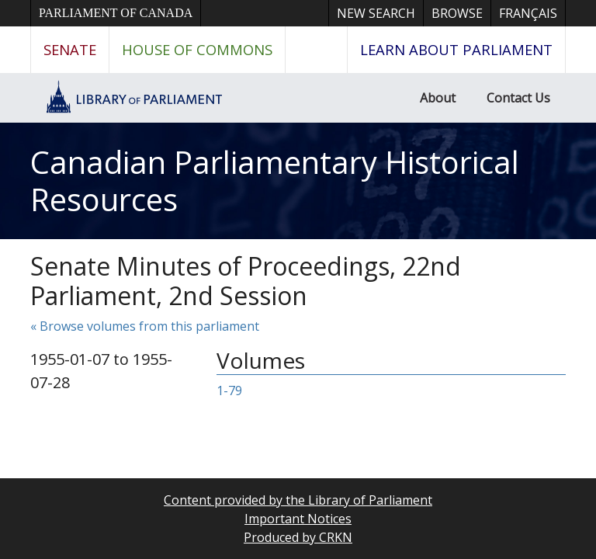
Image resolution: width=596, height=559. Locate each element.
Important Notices (298, 518)
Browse (457, 13)
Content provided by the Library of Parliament (298, 500)
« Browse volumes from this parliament (144, 326)
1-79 (229, 390)
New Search (376, 13)
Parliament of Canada (115, 12)
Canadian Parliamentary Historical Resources (274, 180)
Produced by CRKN (298, 537)
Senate (69, 49)
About (438, 97)
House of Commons (197, 49)
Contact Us (518, 97)
